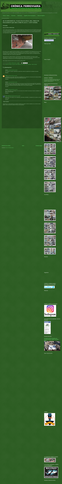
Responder (6, 72)
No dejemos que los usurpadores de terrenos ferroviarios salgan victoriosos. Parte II (51, 339)
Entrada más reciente (6, 145)
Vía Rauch (35, 64)
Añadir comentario (6, 101)
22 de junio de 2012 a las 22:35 (12, 75)
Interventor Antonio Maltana (16, 64)
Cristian (6, 75)
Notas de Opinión (41, 15)
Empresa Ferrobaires (9, 64)
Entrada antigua (39, 145)
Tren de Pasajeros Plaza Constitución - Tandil (26, 64)
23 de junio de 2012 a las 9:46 (12, 82)
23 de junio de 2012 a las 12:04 (12, 89)
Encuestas (13, 15)
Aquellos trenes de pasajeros (29, 15)
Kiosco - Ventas (6, 15)
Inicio (23, 145)
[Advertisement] (22, 137)
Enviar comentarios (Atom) (10, 147)
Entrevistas (19, 15)
